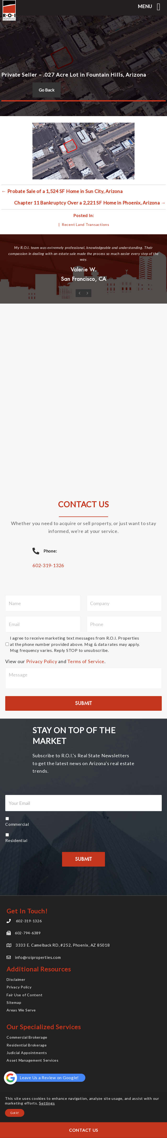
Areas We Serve (21, 1010)
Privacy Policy (41, 661)
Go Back (46, 89)
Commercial (17, 824)
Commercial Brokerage (27, 1037)
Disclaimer (16, 979)
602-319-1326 (48, 565)
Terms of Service (85, 661)
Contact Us (83, 1130)
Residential (16, 840)
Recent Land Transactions (85, 224)
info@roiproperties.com (38, 957)
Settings (47, 1103)
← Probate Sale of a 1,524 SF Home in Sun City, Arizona (62, 191)
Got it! (14, 1113)
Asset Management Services (33, 1060)
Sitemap (14, 1002)
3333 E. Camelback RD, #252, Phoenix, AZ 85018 (62, 945)
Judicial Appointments (27, 1052)
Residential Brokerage (27, 1045)
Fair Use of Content (24, 995)
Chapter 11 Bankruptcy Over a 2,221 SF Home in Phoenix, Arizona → (90, 203)
